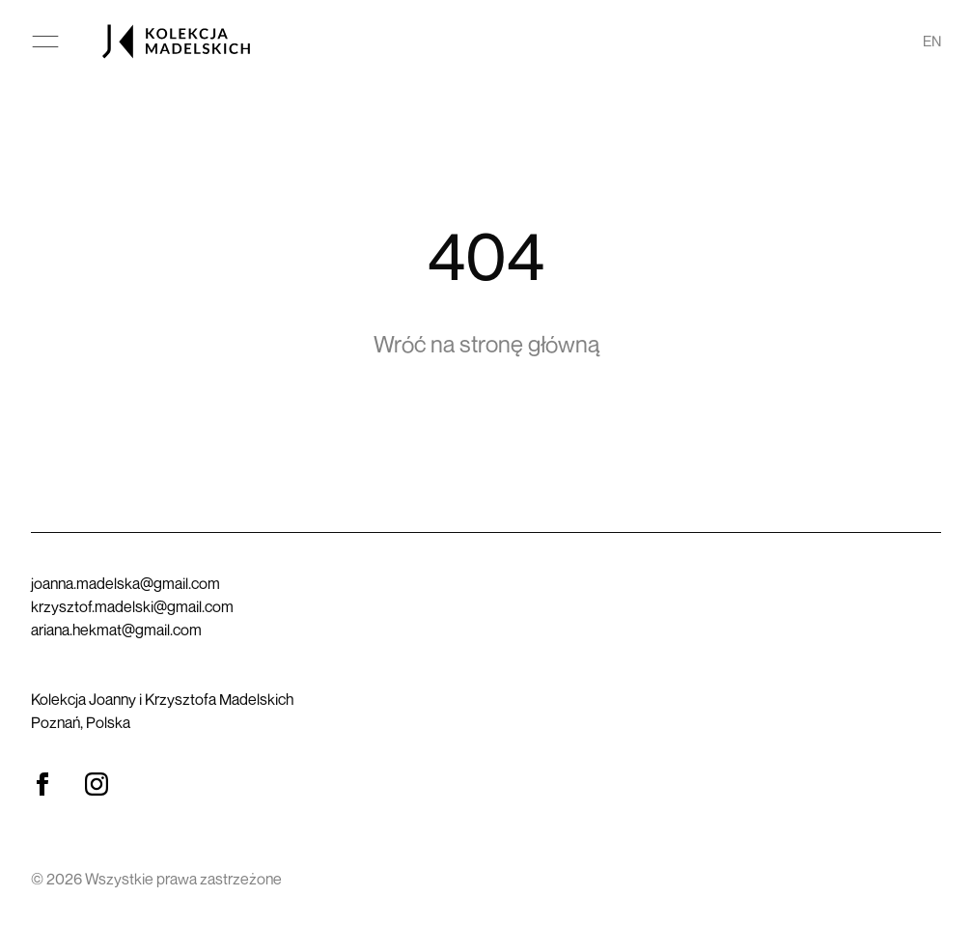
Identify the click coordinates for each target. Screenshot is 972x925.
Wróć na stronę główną (486, 343)
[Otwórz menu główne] (45, 41)
